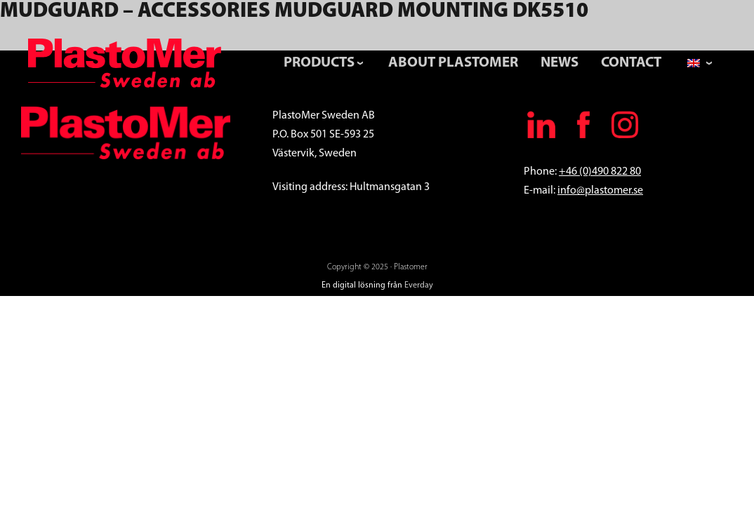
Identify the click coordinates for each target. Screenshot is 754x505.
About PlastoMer (453, 62)
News (559, 62)
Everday (418, 285)
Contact (631, 62)
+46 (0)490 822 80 (600, 171)
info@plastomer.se (600, 190)
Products (319, 62)
